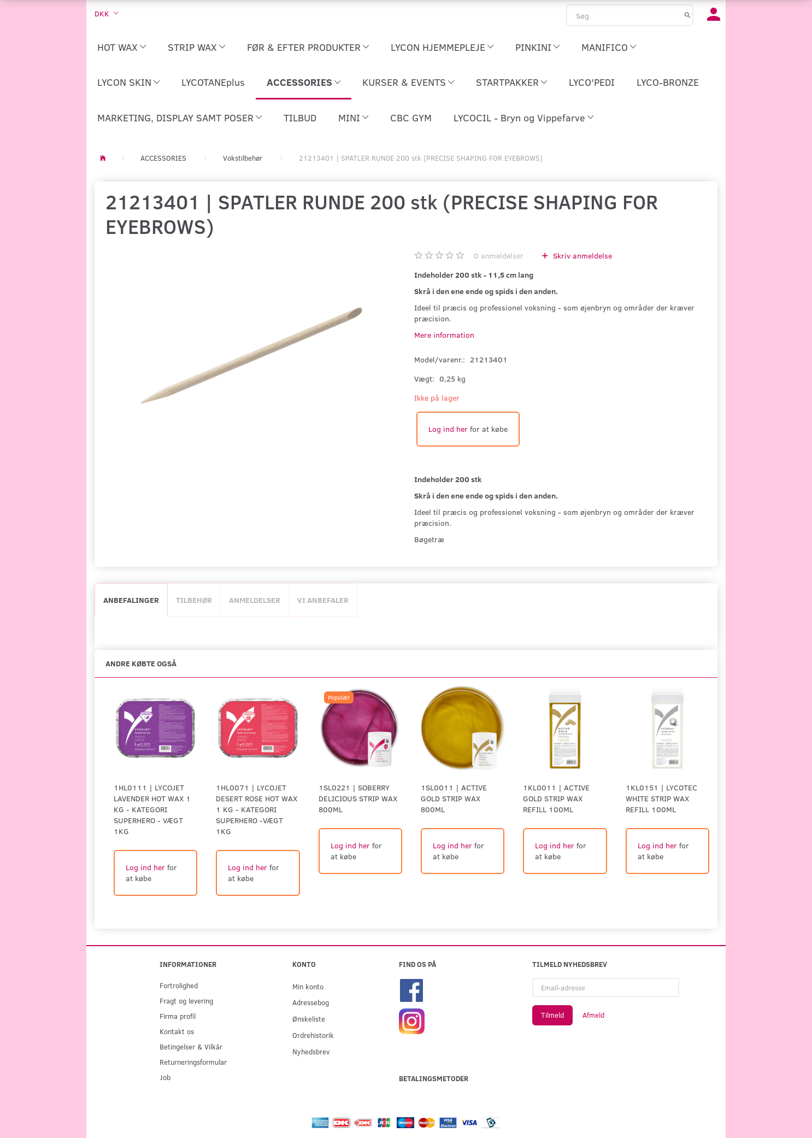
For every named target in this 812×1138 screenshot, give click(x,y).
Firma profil (178, 1015)
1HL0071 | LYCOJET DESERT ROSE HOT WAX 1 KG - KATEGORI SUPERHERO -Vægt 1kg (256, 809)
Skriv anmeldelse (581, 255)
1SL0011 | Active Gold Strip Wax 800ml (454, 798)
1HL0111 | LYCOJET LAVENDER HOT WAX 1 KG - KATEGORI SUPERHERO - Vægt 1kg (152, 809)
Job (165, 1077)
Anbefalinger (131, 600)
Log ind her (448, 429)
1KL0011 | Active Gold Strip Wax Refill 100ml (556, 798)
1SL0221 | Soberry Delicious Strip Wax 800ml (358, 798)
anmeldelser (498, 255)
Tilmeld (552, 1015)
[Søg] (688, 14)
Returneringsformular (193, 1061)
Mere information (444, 335)
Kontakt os (177, 1031)
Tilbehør (194, 600)
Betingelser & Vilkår (191, 1046)
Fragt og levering (186, 1000)
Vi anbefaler (323, 600)
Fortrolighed (179, 985)
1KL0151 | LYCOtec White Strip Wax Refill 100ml (661, 798)
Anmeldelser (254, 600)
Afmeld (593, 1015)
